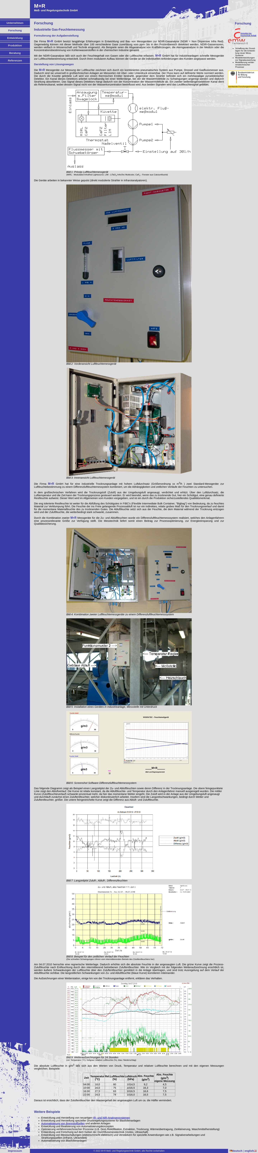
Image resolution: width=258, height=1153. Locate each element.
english (251, 1150)
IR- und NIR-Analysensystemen (111, 1117)
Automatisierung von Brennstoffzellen (63, 1123)
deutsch (236, 1150)
